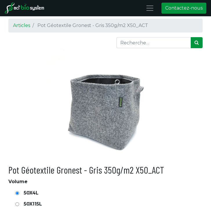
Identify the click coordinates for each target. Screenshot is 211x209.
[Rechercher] (197, 42)
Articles (21, 25)
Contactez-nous (184, 8)
